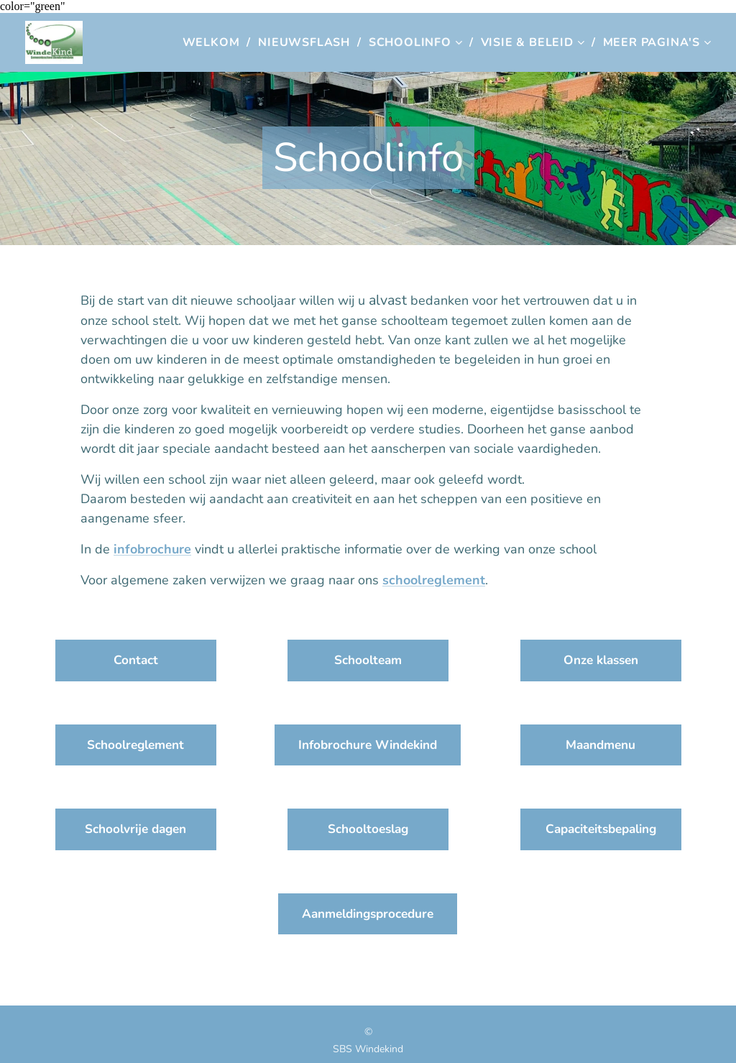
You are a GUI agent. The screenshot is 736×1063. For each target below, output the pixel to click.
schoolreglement (433, 580)
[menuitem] (215, 42)
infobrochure (152, 549)
